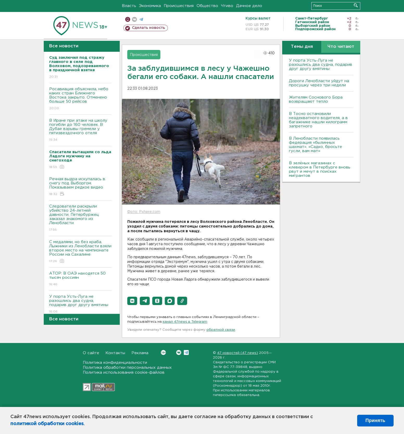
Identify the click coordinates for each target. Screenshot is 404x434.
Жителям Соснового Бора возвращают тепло (316, 99)
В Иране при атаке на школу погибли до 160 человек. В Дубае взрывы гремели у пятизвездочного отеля (80, 130)
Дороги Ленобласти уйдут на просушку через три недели (319, 83)
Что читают (340, 47)
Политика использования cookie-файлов (124, 372)
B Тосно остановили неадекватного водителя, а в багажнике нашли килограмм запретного (318, 120)
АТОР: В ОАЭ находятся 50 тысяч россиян (80, 279)
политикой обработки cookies (47, 424)
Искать (356, 5)
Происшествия (179, 6)
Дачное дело (249, 6)
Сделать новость (148, 27)
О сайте (91, 353)
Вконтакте (163, 352)
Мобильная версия (127, 19)
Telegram (186, 352)
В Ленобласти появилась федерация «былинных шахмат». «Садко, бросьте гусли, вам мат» (315, 145)
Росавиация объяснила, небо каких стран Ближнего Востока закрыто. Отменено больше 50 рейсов (80, 99)
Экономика (150, 6)
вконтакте (134, 19)
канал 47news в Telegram (185, 321)
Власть (129, 6)
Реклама (139, 353)
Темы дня (302, 47)
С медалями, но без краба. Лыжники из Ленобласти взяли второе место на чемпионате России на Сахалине (80, 251)
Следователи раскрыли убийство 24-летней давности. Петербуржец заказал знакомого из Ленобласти (80, 218)
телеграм (141, 19)
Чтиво (227, 6)
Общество (207, 6)
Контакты (115, 353)
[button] (132, 301)
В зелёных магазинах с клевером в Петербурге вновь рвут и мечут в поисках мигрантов (319, 169)
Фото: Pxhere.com (143, 211)
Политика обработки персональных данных (127, 367)
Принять (375, 420)
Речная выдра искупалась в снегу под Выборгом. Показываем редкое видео (80, 186)
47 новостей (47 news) (237, 353)
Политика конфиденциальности (115, 362)
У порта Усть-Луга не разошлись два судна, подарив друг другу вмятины (80, 304)
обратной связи (220, 329)
